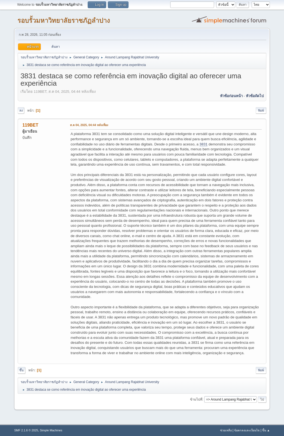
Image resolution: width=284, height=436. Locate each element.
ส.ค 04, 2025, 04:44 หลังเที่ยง (89, 125)
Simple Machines (51, 430)
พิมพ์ (261, 110)
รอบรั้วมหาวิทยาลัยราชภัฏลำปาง (63, 20)
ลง (21, 110)
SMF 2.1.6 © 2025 (26, 430)
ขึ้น (21, 370)
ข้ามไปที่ (196, 399)
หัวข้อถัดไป (255, 96)
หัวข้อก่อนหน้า (231, 96)
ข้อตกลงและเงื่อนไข (246, 430)
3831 (204, 144)
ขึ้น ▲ (266, 430)
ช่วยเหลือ (226, 430)
